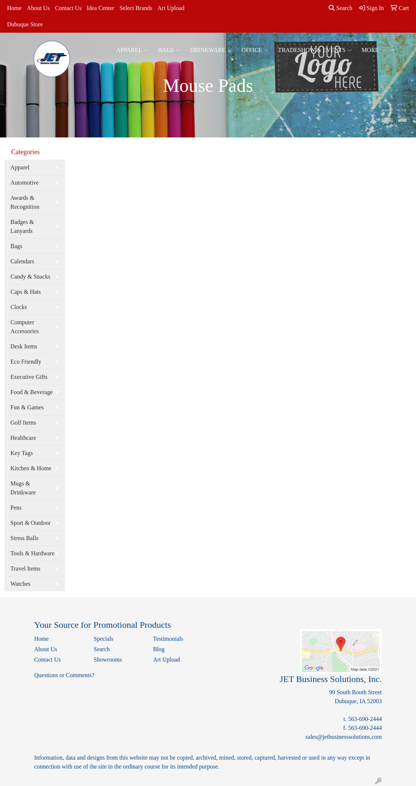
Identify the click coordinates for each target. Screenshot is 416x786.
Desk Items (23, 346)
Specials (103, 639)
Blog (159, 649)
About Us (38, 8)
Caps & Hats (25, 292)
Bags (169, 50)
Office (254, 50)
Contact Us (68, 8)
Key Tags (21, 453)
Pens (16, 507)
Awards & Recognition (24, 202)
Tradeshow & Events (315, 50)
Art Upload (170, 8)
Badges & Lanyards (22, 226)
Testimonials (168, 639)
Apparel (132, 50)
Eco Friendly (25, 361)
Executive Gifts (29, 377)
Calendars (22, 261)
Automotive (24, 182)
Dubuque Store (25, 24)
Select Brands (136, 8)
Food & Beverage (31, 392)
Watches (20, 584)
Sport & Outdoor (30, 523)
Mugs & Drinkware (23, 488)
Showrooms (108, 659)
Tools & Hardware (32, 553)
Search (340, 8)
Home (14, 8)
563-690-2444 (365, 719)
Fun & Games (27, 407)
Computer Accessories (24, 326)
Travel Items (25, 568)
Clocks (18, 307)
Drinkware (211, 50)
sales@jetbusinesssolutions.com (344, 737)
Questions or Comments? (64, 675)
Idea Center (100, 8)
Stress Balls (24, 538)
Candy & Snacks (30, 276)
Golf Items (23, 422)
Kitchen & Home (30, 468)
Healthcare (23, 438)
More (373, 50)
